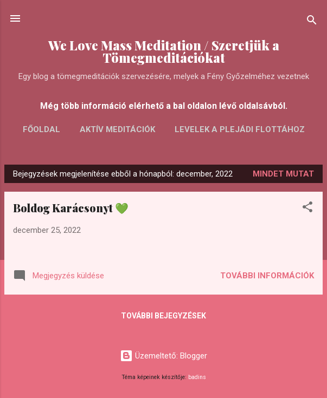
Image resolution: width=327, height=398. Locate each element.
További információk (267, 275)
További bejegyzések (163, 315)
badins (197, 377)
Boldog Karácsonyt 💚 (71, 207)
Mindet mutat (283, 174)
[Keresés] (311, 21)
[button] (307, 208)
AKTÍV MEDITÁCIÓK (117, 129)
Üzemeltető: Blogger (163, 356)
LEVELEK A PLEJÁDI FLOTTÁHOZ (240, 129)
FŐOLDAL (41, 129)
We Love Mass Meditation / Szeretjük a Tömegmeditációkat (163, 51)
